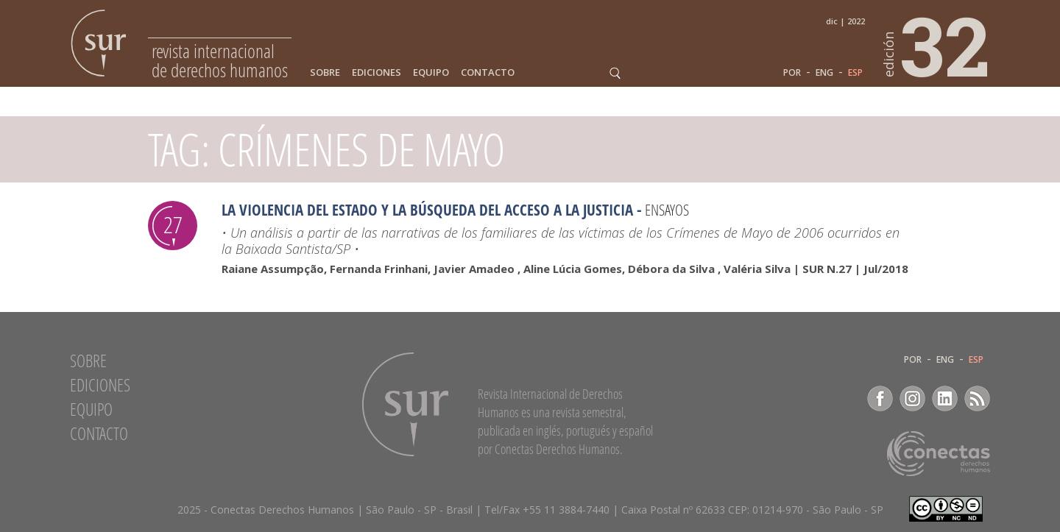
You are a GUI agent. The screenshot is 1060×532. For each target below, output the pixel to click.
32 (937, 45)
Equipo (431, 72)
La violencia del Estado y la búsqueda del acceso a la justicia (427, 209)
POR (792, 72)
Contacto (488, 72)
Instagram (912, 398)
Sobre (325, 72)
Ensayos (667, 209)
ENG (824, 72)
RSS (977, 398)
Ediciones (376, 72)
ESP (855, 72)
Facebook (880, 398)
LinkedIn (945, 398)
